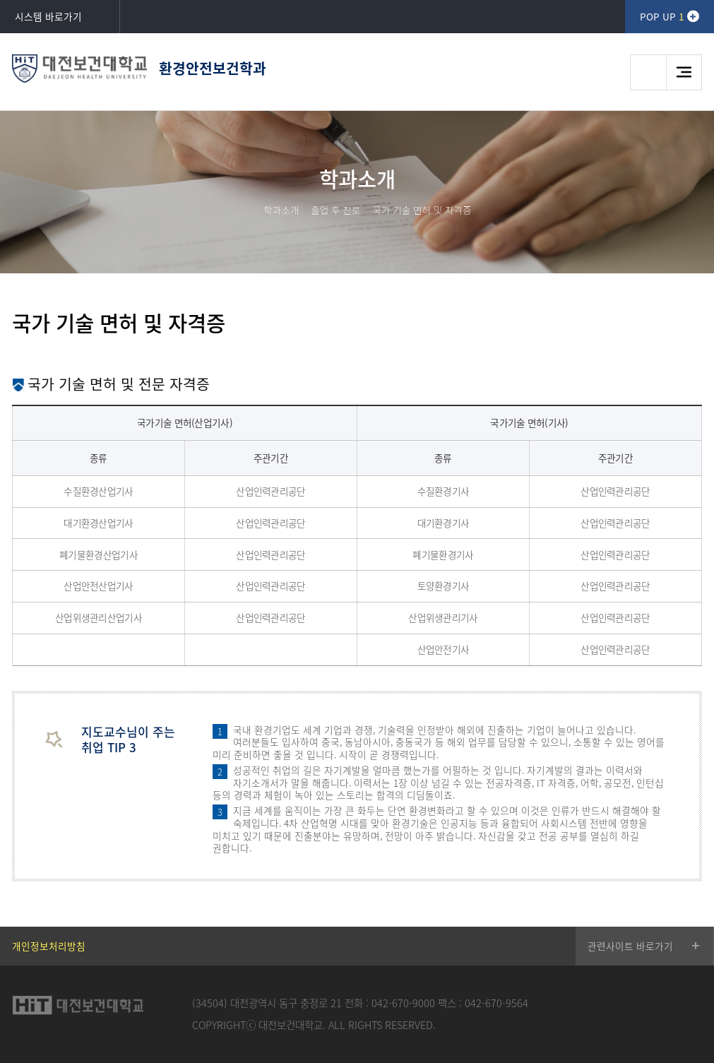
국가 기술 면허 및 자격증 (421, 210)
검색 (648, 72)
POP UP (662, 16)
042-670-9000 (403, 1003)
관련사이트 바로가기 (630, 946)
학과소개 (281, 210)
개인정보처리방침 (48, 946)
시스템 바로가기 (48, 16)
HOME (246, 210)
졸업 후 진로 (335, 210)
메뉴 (684, 72)
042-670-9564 (496, 1003)
